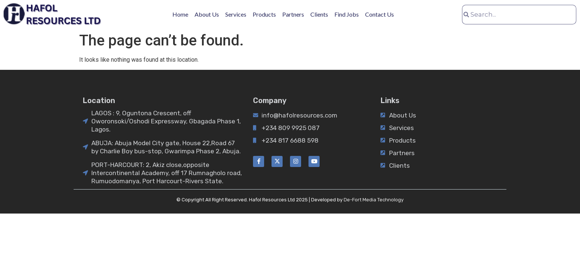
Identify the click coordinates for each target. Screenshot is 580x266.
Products (264, 14)
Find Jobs (346, 14)
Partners (293, 14)
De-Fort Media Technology (374, 199)
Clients (319, 14)
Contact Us (379, 14)
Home (180, 14)
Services (235, 14)
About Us (207, 14)
